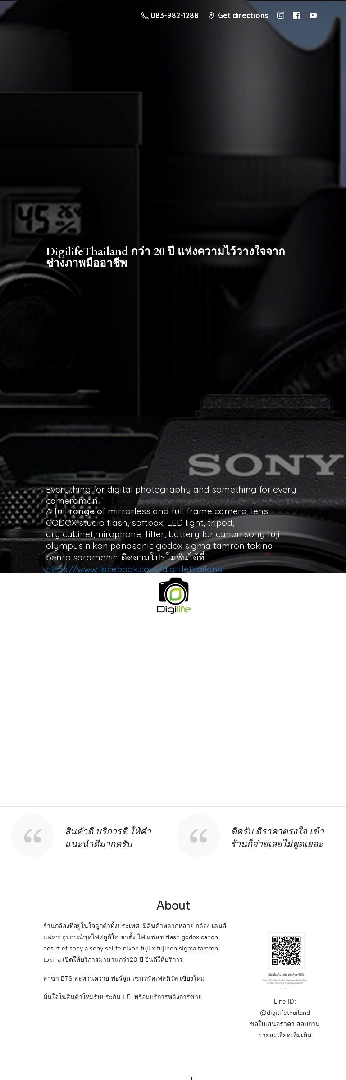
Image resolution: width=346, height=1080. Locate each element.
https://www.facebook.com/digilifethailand (134, 568)
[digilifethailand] (173, 594)
